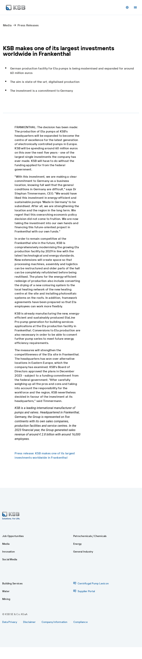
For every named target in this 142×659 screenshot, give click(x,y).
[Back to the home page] (15, 7)
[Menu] (135, 7)
